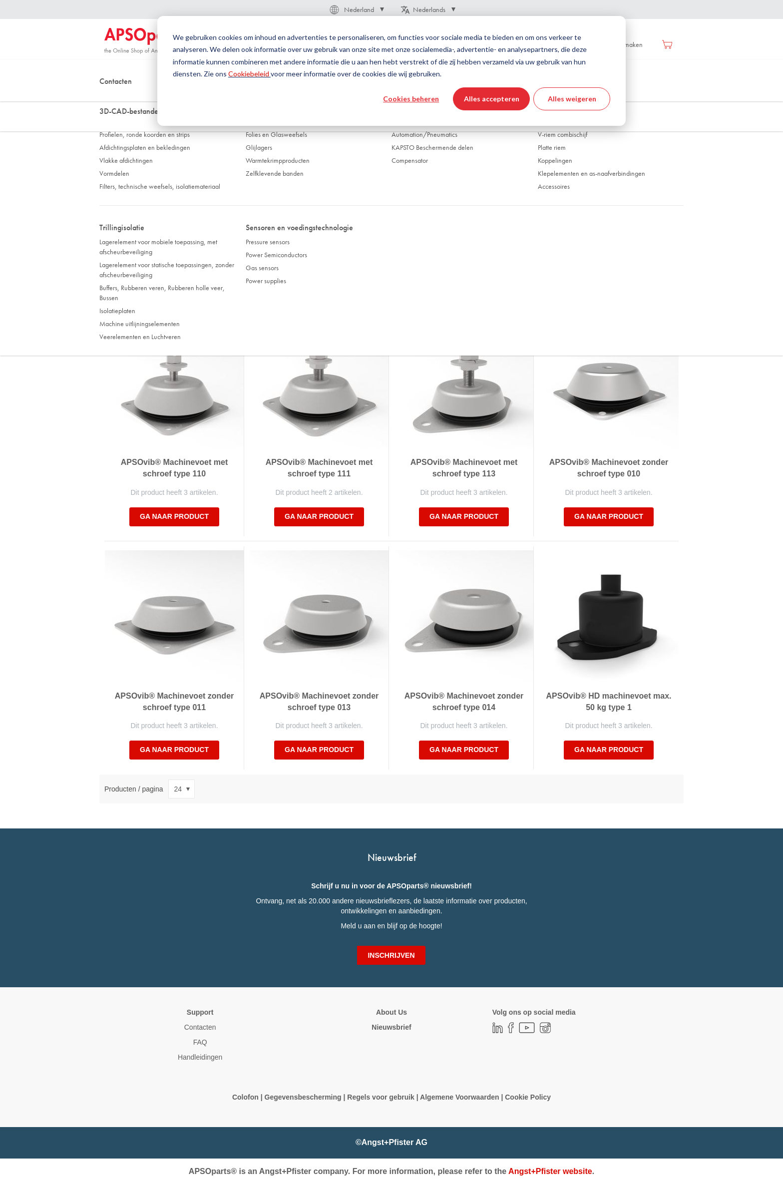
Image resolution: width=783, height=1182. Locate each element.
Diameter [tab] (122, 198)
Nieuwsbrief (391, 1027)
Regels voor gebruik (380, 1097)
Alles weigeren (572, 98)
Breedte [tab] (120, 222)
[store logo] (146, 41)
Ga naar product (174, 516)
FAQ (200, 1042)
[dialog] (391, 71)
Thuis (111, 99)
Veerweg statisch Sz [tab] (426, 222)
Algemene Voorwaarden (460, 1097)
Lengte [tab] (553, 198)
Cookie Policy (527, 1097)
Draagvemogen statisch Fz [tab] (290, 222)
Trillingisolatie (152, 99)
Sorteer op (120, 281)
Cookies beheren (411, 98)
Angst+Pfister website (550, 1171)
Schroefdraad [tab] (273, 198)
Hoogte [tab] (409, 198)
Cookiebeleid (249, 73)
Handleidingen (200, 1057)
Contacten (200, 1027)
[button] (356, 9)
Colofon (245, 1097)
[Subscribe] (391, 955)
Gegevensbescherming (303, 1097)
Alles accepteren (491, 98)
